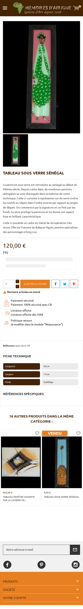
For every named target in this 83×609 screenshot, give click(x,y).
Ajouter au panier (35, 284)
